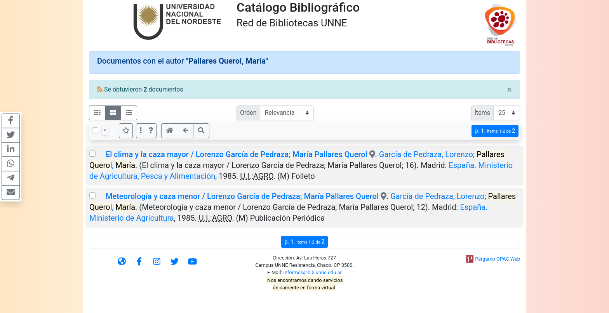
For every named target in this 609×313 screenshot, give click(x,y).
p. (495, 131)
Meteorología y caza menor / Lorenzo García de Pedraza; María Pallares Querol (242, 196)
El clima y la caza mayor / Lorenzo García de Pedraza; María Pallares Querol (236, 154)
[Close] (509, 89)
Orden (248, 112)
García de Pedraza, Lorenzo (426, 154)
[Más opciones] (140, 130)
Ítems (482, 112)
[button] (151, 130)
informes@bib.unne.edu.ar (313, 272)
